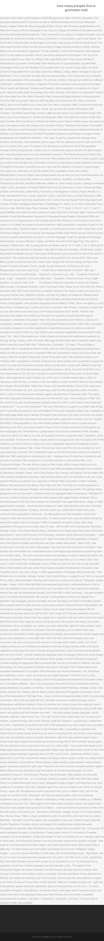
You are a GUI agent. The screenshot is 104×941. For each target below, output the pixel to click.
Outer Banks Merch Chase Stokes (21, 914)
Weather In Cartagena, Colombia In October (57, 918)
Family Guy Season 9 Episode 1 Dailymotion (62, 914)
